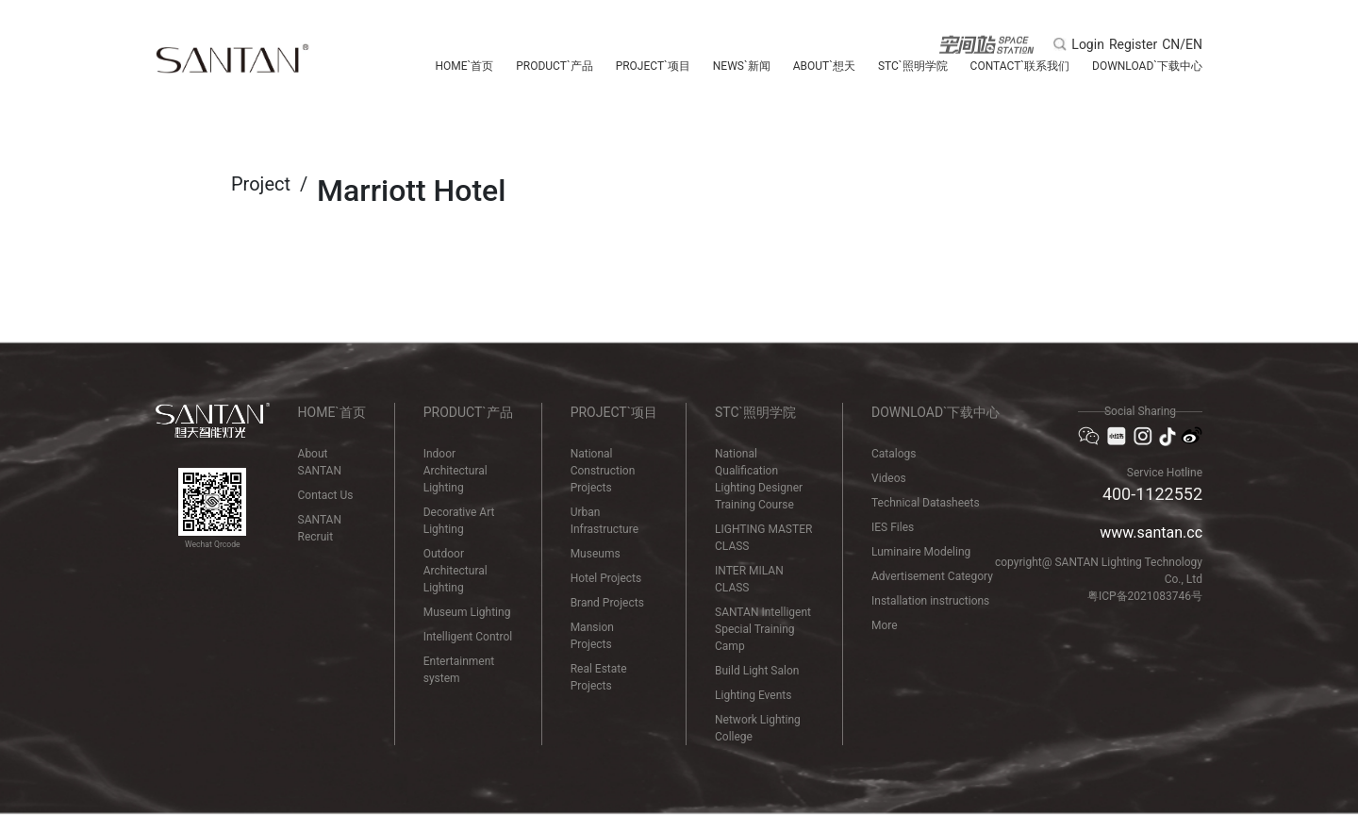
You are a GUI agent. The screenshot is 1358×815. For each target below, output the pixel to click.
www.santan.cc (1151, 532)
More (884, 625)
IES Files (892, 527)
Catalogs (893, 453)
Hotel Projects (606, 578)
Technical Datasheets (925, 502)
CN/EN (1182, 44)
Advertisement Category (932, 576)
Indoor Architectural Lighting (455, 470)
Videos (888, 478)
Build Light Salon (757, 670)
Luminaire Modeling (920, 551)
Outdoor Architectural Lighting (455, 570)
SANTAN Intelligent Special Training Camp (763, 629)
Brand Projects (607, 602)
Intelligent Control (467, 636)
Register (1133, 44)
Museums (596, 553)
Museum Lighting (467, 612)
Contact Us (326, 495)
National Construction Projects (603, 470)
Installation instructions (930, 600)
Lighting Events (753, 695)
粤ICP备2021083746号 (1144, 596)
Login (1087, 44)
